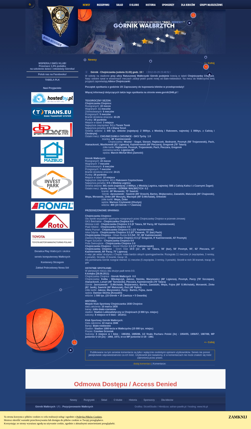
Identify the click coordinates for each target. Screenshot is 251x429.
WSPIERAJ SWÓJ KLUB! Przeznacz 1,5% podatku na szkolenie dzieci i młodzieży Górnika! (52, 66)
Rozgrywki (89, 400)
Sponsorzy (149, 400)
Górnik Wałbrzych (45, 406)
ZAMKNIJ (238, 417)
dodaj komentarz (142, 363)
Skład (104, 400)
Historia (133, 400)
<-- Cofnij (209, 63)
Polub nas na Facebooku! (52, 74)
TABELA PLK (52, 79)
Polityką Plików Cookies (89, 416)
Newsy (73, 400)
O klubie (118, 400)
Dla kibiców (167, 400)
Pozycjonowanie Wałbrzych (77, 406)
